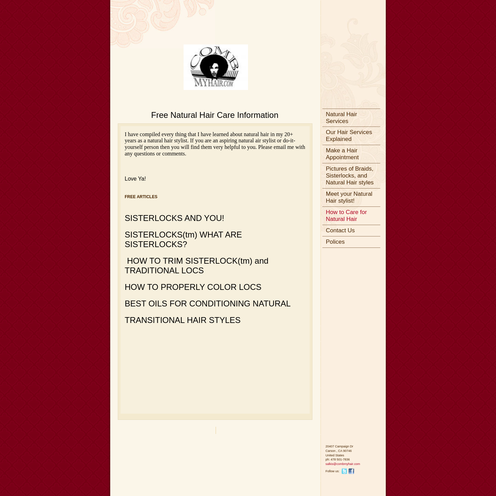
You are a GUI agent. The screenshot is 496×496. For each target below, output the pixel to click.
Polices (335, 242)
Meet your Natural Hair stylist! (349, 197)
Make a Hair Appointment (342, 154)
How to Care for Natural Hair (346, 215)
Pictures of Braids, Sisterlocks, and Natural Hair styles (350, 175)
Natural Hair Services (341, 117)
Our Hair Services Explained (349, 135)
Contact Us (340, 230)
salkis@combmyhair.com (343, 464)
